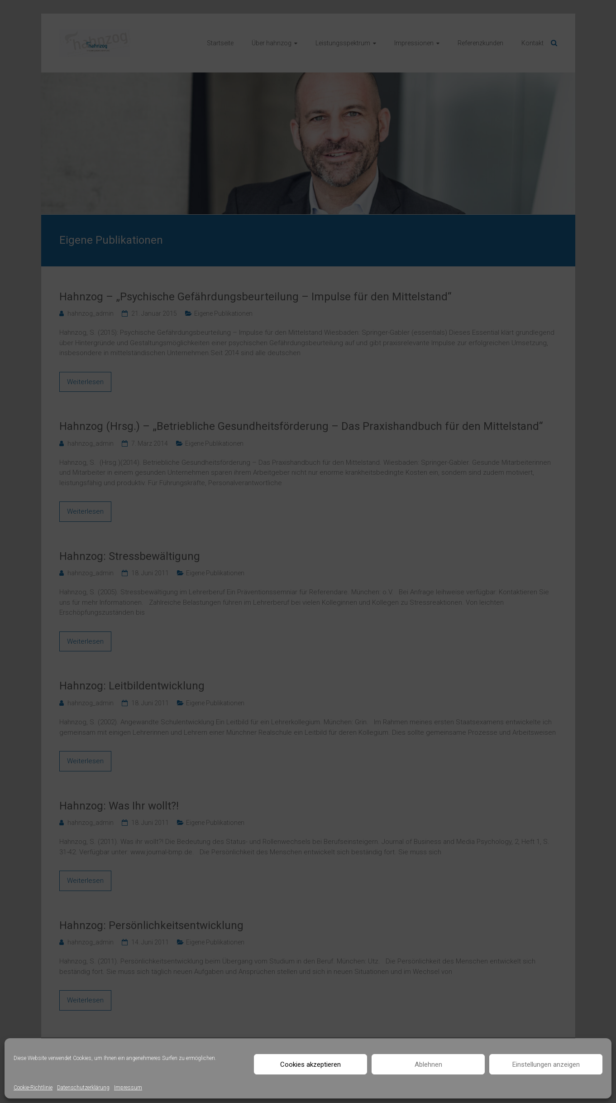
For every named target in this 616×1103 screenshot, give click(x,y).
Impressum (128, 1087)
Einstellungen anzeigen (546, 1064)
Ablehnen (428, 1064)
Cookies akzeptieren (310, 1064)
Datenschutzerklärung (83, 1087)
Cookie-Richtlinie (33, 1087)
